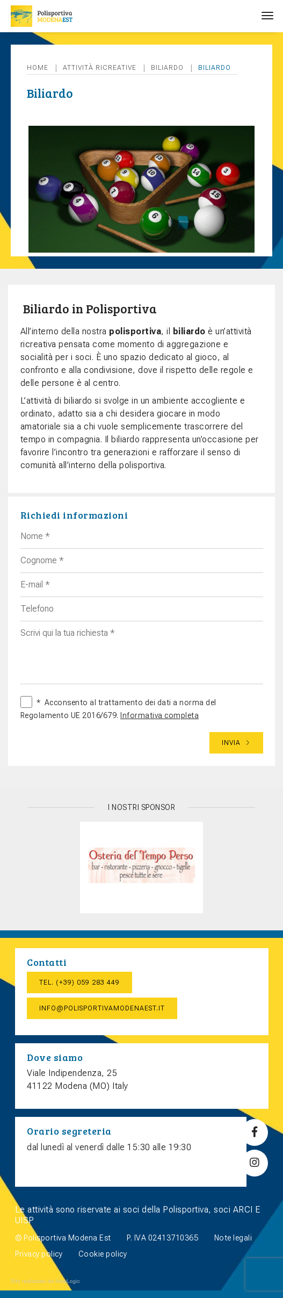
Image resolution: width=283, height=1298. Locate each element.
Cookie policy (102, 1254)
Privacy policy (38, 1254)
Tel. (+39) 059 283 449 (79, 982)
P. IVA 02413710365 (162, 1238)
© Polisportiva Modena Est (63, 1238)
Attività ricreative (99, 67)
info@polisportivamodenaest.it (102, 1008)
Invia (236, 743)
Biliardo (167, 67)
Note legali (233, 1238)
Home (37, 67)
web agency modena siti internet (45, 1281)
